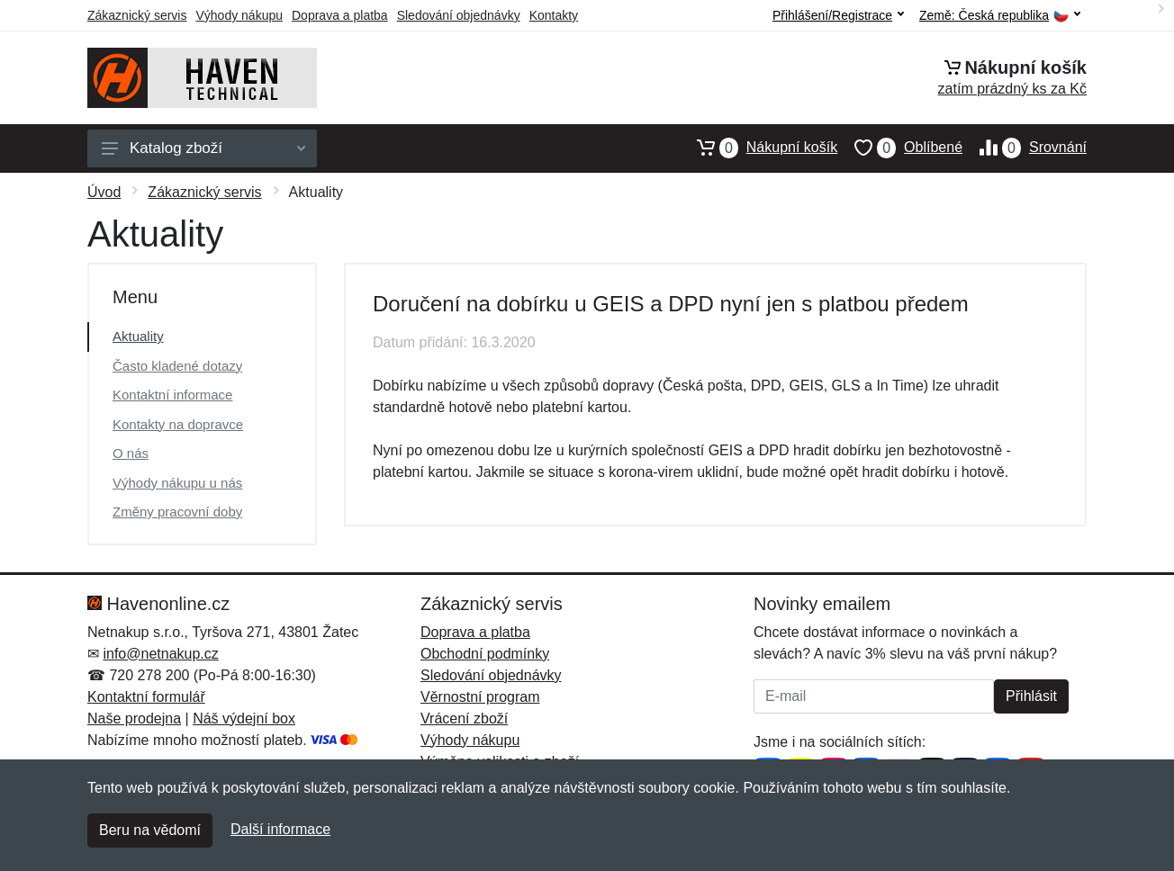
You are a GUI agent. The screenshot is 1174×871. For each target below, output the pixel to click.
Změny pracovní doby (177, 511)
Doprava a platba (340, 15)
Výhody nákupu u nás (177, 482)
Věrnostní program (480, 697)
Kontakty (553, 15)
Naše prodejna (134, 718)
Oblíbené (899, 147)
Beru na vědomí (150, 830)
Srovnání (1024, 147)
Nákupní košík (758, 147)
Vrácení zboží (464, 718)
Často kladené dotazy (177, 365)
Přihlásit (1031, 696)
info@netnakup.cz (160, 653)
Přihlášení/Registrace (838, 15)
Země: (999, 15)
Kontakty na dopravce (178, 424)
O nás (131, 453)
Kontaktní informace (172, 394)
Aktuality (138, 336)
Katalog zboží (203, 148)
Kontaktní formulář (146, 697)
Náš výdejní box (244, 718)
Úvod (104, 192)
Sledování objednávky (458, 15)
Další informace (280, 829)
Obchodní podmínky (484, 653)
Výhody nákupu (239, 15)
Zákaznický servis (136, 15)
